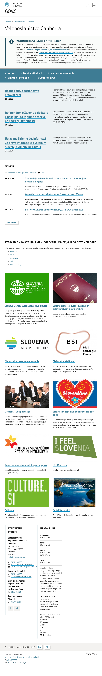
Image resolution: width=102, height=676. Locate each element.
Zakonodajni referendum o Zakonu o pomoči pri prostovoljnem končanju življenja (56, 180)
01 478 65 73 (16, 602)
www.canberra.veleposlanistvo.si (20, 567)
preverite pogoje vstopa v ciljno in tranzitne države (47, 49)
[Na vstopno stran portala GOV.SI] (17, 8)
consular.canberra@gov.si (20, 576)
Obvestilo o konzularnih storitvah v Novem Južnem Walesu (54, 194)
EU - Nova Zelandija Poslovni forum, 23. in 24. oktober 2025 (54, 209)
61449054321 (16, 592)
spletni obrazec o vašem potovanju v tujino (56, 52)
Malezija (13, 261)
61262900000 (16, 562)
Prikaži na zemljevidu (16, 557)
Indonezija (14, 258)
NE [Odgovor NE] (47, 647)
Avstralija (13, 251)
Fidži (12, 255)
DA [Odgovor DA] (39, 647)
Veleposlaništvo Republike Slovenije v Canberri (22, 657)
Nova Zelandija (16, 264)
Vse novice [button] (11, 222)
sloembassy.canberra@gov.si (20, 564)
